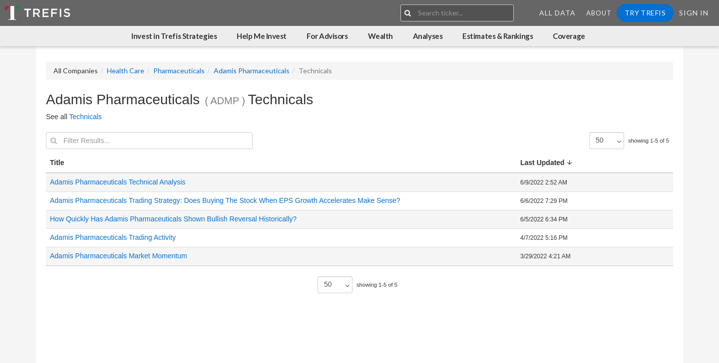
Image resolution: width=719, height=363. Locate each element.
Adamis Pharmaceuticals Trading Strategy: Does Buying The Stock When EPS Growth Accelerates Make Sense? (225, 200)
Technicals (85, 117)
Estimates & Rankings (497, 35)
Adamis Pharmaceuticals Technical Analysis (117, 182)
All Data (557, 12)
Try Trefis (645, 12)
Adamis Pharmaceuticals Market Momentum (118, 256)
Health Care (125, 70)
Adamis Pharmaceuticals (252, 70)
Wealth (380, 35)
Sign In (694, 12)
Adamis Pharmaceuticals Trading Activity (113, 237)
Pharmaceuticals (179, 70)
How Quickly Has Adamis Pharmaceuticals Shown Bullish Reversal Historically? (173, 219)
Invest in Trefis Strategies (174, 35)
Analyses (427, 35)
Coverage (569, 35)
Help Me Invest (262, 35)
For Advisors (327, 35)
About (599, 13)
